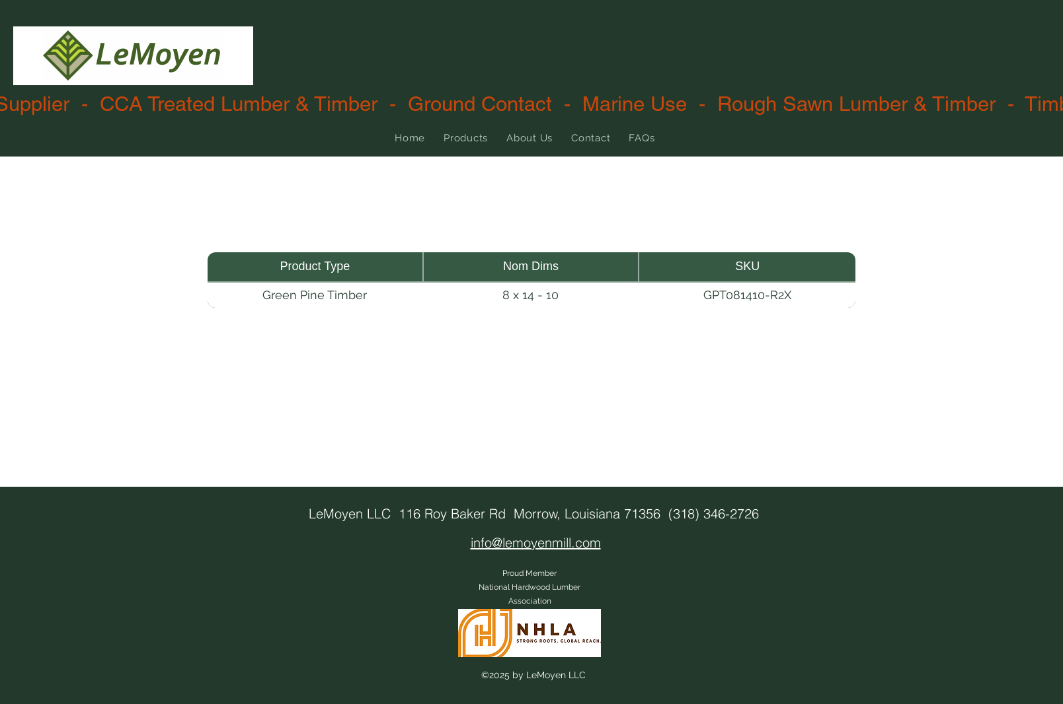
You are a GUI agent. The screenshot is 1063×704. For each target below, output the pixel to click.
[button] (465, 138)
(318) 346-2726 (713, 513)
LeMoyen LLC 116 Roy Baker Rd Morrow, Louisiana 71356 (488, 513)
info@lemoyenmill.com (536, 542)
